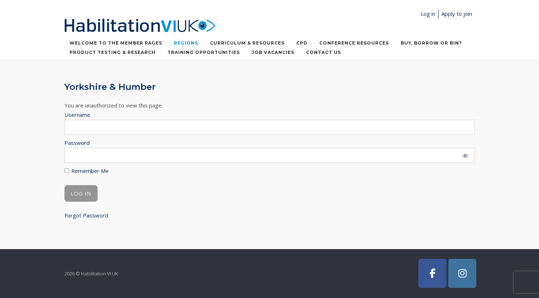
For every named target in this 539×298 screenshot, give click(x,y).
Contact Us (323, 52)
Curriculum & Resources (247, 43)
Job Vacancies (273, 52)
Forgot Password (86, 215)
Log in (428, 13)
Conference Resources (354, 43)
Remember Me (86, 170)
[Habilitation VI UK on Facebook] (432, 273)
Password (77, 142)
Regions (186, 43)
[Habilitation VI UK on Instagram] (462, 273)
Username (77, 114)
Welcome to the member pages (115, 43)
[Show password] (465, 155)
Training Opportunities (203, 52)
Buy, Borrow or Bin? (431, 43)
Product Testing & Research (112, 52)
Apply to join (456, 13)
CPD (301, 43)
